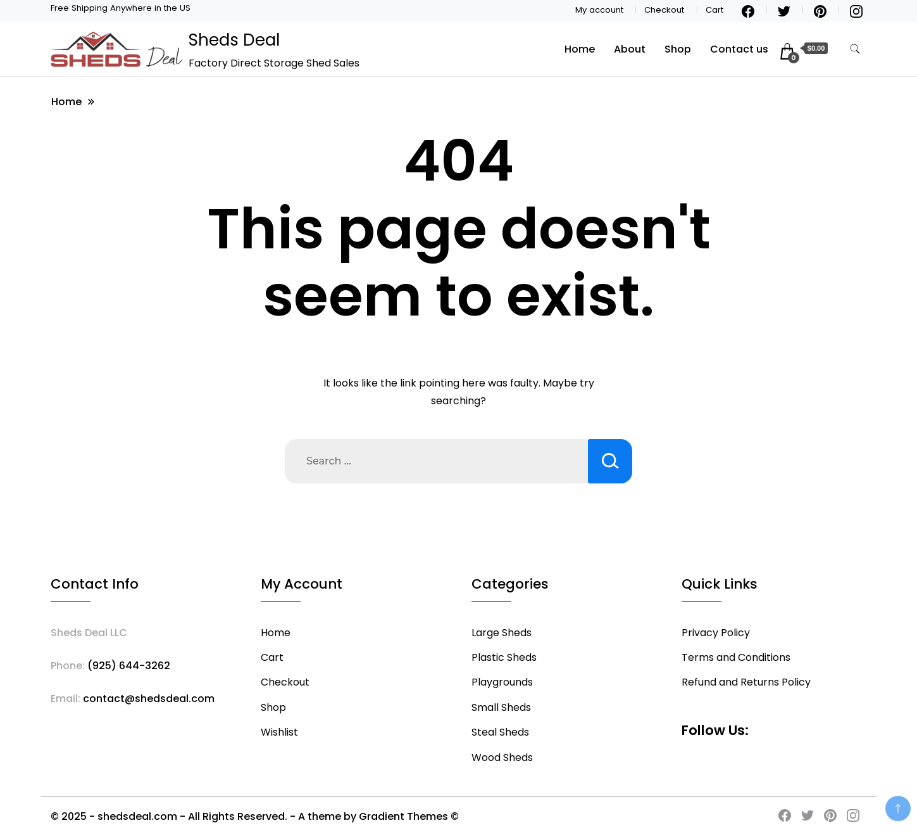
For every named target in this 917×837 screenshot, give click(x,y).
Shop (677, 49)
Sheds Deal (234, 40)
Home (580, 49)
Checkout (664, 10)
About (630, 49)
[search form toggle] (855, 49)
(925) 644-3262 (128, 665)
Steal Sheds (500, 732)
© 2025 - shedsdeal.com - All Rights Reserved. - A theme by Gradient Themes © (255, 816)
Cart (714, 10)
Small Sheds (501, 707)
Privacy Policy (716, 632)
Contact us (739, 49)
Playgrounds (502, 682)
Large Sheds (501, 632)
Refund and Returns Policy (746, 682)
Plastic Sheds (504, 657)
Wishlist (279, 732)
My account (599, 10)
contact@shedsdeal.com (149, 698)
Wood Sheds (502, 757)
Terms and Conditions (736, 657)
